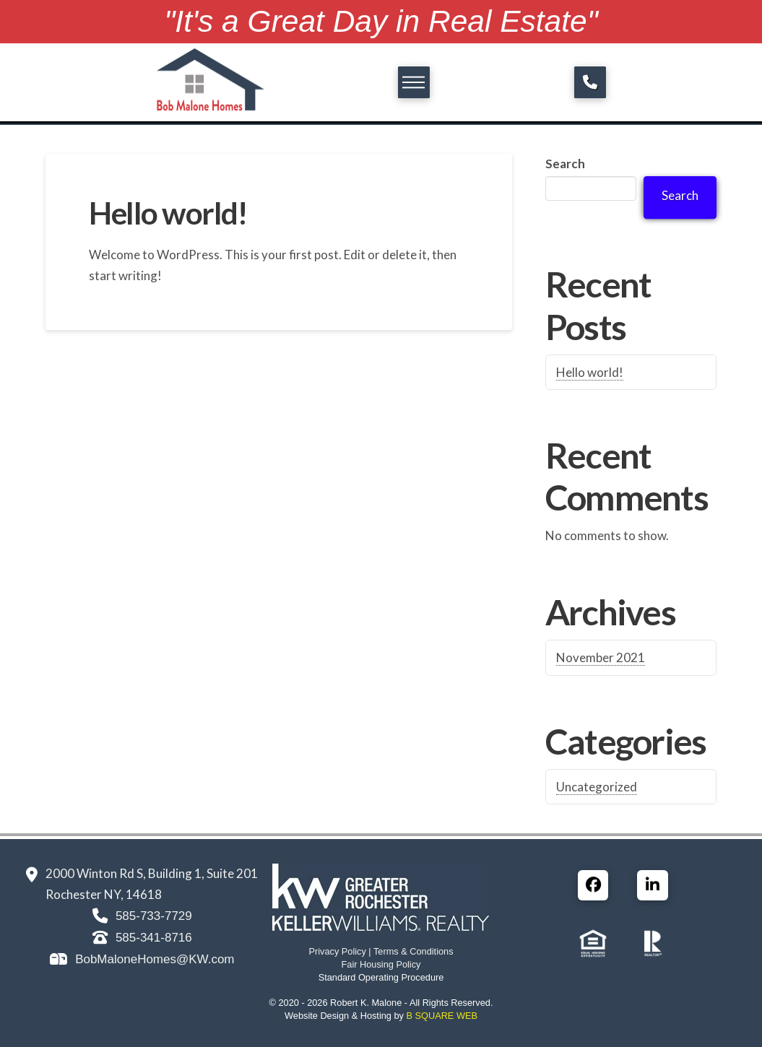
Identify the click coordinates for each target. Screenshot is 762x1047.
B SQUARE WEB (441, 1015)
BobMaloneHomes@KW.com (154, 959)
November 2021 (600, 657)
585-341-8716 (154, 937)
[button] (414, 82)
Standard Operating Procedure (381, 977)
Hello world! (167, 212)
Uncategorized (596, 786)
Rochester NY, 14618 (104, 894)
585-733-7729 (154, 916)
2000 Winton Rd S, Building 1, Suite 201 (152, 873)
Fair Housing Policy (381, 964)
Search (565, 163)
